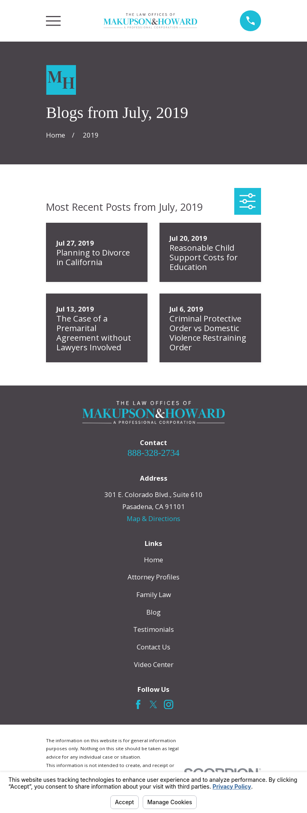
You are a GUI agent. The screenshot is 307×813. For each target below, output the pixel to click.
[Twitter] (153, 704)
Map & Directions (153, 518)
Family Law (153, 594)
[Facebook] (138, 704)
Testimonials (153, 629)
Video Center (153, 664)
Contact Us (153, 646)
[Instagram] (168, 704)
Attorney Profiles (153, 576)
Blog (153, 612)
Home (153, 559)
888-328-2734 (153, 453)
